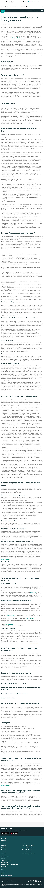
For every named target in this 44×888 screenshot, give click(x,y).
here (29, 6)
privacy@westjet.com (5, 559)
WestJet (13, 37)
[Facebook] (33, 881)
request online (33, 592)
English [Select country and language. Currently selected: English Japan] (4, 838)
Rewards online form (11, 615)
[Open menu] (42, 10)
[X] (28, 881)
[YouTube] (38, 881)
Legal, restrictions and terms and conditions (11, 881)
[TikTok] (41, 881)
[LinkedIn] (36, 881)
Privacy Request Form (30, 618)
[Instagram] (31, 881)
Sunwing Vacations (21, 37)
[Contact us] (3, 840)
